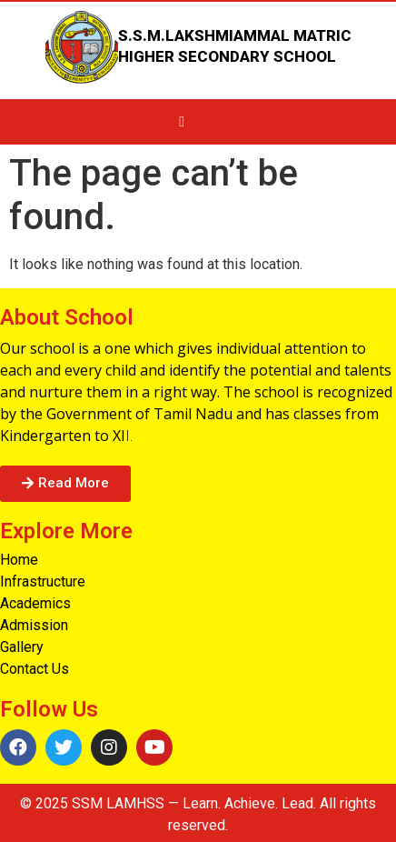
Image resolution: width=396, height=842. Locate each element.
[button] (65, 484)
